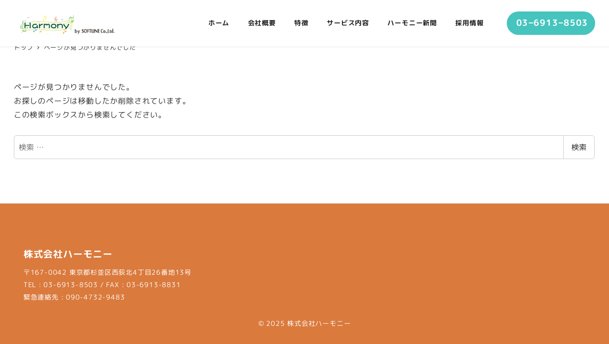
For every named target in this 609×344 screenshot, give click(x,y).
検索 (579, 147)
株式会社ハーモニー (319, 323)
